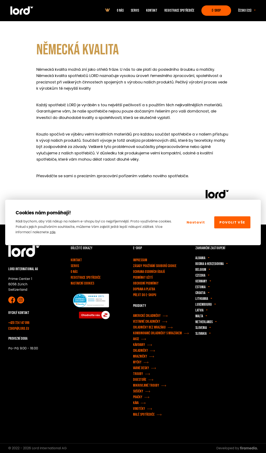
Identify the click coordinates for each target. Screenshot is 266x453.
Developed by (237, 448)
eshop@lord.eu (18, 328)
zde (52, 232)
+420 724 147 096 (18, 323)
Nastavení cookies (82, 283)
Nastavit (196, 222)
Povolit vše (232, 222)
